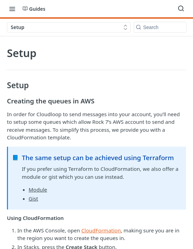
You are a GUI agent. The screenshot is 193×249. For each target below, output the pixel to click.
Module (38, 189)
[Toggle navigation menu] (12, 8)
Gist (33, 198)
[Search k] (160, 27)
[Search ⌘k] (181, 8)
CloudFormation (101, 230)
